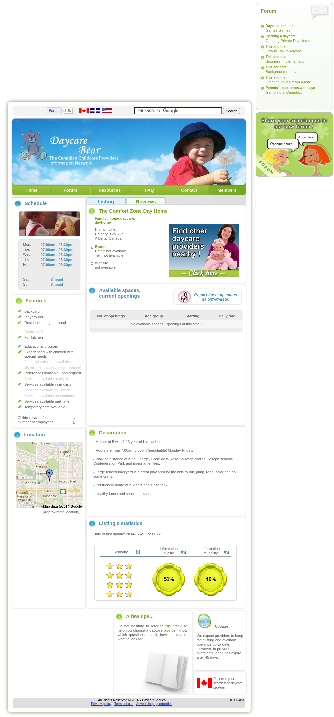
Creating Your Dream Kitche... (290, 82)
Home (31, 190)
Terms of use (123, 704)
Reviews (146, 201)
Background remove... (284, 72)
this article (173, 626)
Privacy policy (101, 704)
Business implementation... (287, 61)
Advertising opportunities (154, 704)
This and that (276, 46)
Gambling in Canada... (284, 92)
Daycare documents (281, 26)
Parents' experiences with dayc (290, 88)
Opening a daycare (280, 36)
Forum (70, 190)
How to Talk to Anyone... (285, 51)
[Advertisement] (97, 49)
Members (226, 190)
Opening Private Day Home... (289, 41)
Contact (189, 190)
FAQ (149, 190)
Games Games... (279, 30)
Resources (110, 190)
